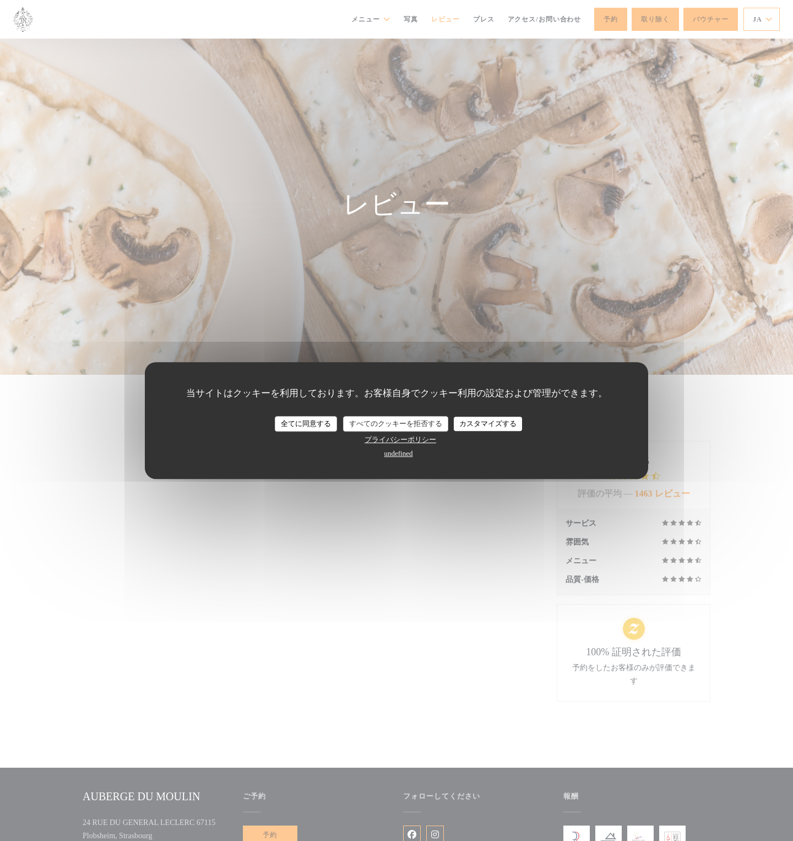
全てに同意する (306, 423)
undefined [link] (398, 453)
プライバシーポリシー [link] (400, 439)
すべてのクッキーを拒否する (395, 423)
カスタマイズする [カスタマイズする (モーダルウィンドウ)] (488, 423)
